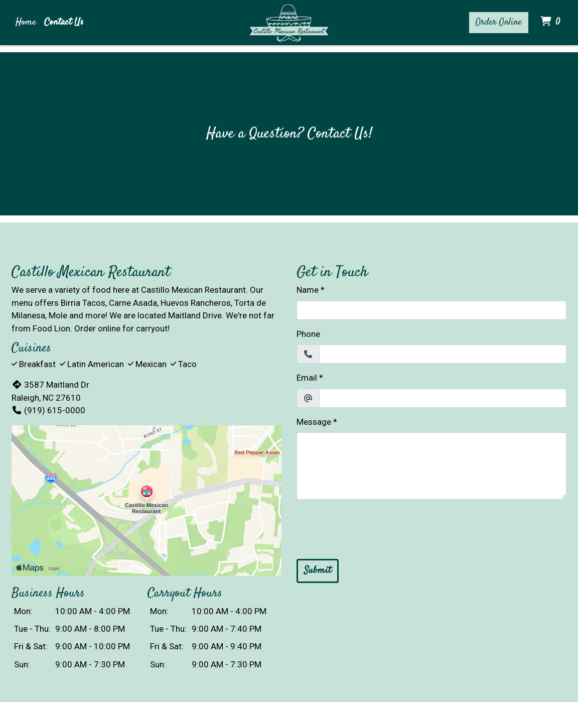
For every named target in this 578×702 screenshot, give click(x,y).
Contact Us (64, 22)
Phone (308, 334)
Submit (317, 570)
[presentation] (373, 527)
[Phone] (442, 354)
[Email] (442, 398)
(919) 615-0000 (48, 410)
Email (307, 378)
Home (26, 22)
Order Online (499, 22)
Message (314, 422)
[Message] (431, 466)
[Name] (431, 310)
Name (308, 290)
